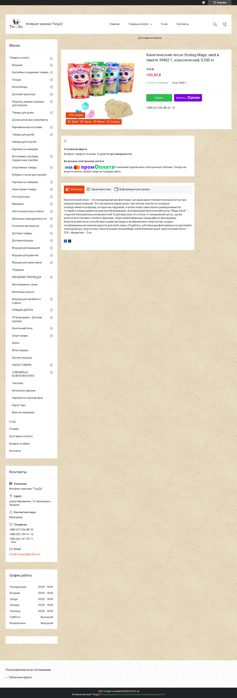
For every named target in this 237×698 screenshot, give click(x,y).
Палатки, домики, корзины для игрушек (28, 103)
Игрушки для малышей (26, 247)
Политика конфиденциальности (148, 694)
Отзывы (14, 428)
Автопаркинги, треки (25, 284)
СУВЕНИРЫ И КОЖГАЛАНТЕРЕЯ (23, 374)
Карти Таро (19, 405)
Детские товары (22, 233)
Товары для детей (23, 134)
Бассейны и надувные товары (30, 72)
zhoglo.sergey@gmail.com (24, 554)
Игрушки (17, 65)
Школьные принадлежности (29, 218)
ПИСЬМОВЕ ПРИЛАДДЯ (26, 277)
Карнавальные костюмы (27, 127)
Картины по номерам (25, 149)
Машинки (18, 203)
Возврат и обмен (19, 443)
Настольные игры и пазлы (28, 211)
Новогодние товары (24, 189)
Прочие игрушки (22, 357)
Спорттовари (20, 335)
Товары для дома (23, 112)
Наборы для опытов (24, 141)
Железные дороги (23, 291)
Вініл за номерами (23, 412)
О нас (164, 24)
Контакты (183, 24)
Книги (15, 342)
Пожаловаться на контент (115, 694)
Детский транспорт (24, 94)
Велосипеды (19, 86)
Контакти (15, 450)
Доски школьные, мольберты (30, 119)
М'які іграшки (20, 350)
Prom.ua (135, 691)
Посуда (16, 79)
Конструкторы (20, 196)
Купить (159, 97)
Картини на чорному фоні (27, 397)
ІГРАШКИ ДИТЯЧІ (22, 310)
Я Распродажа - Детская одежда (27, 319)
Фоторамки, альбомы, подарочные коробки (25, 158)
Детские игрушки (22, 240)
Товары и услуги (138, 24)
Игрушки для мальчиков (27, 262)
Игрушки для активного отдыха (26, 301)
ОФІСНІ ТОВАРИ (21, 364)
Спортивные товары (24, 167)
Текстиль (17, 383)
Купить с (188, 97)
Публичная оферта (20, 677)
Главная (114, 24)
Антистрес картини (23, 390)
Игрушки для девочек (25, 255)
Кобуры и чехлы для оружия (29, 174)
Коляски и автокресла (25, 225)
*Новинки (18, 269)
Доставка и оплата (150, 37)
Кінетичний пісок (22, 328)
